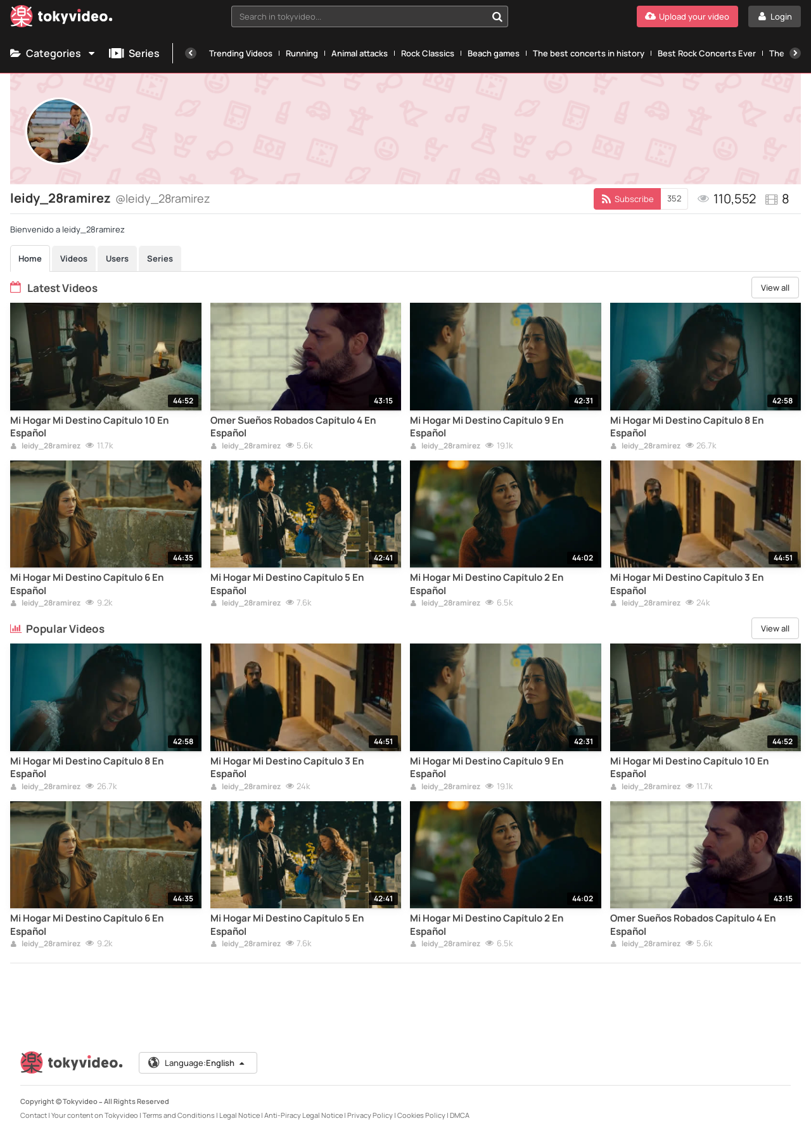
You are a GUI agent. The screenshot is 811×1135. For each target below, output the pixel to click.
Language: (197, 1062)
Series (134, 53)
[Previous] (190, 53)
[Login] (774, 16)
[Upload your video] (687, 16)
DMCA (459, 1115)
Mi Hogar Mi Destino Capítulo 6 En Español (86, 584)
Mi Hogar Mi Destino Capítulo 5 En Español (287, 584)
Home (30, 258)
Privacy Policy (370, 1115)
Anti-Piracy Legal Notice (303, 1115)
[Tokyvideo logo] (61, 18)
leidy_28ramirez (45, 446)
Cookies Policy (421, 1115)
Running (302, 53)
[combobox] (369, 16)
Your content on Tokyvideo (94, 1115)
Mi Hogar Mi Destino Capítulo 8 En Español (686, 427)
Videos (73, 258)
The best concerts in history (588, 53)
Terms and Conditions (179, 1115)
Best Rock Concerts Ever (707, 53)
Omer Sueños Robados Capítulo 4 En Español (293, 427)
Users (117, 258)
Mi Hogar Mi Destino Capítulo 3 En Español (686, 584)
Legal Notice (239, 1115)
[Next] (795, 53)
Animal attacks (359, 53)
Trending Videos (240, 53)
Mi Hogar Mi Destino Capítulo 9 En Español (486, 427)
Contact (33, 1115)
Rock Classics (427, 53)
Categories (53, 53)
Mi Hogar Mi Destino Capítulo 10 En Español (89, 427)
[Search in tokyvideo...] (497, 16)
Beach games (494, 53)
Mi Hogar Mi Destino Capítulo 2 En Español (486, 584)
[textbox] (359, 16)
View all (775, 287)
